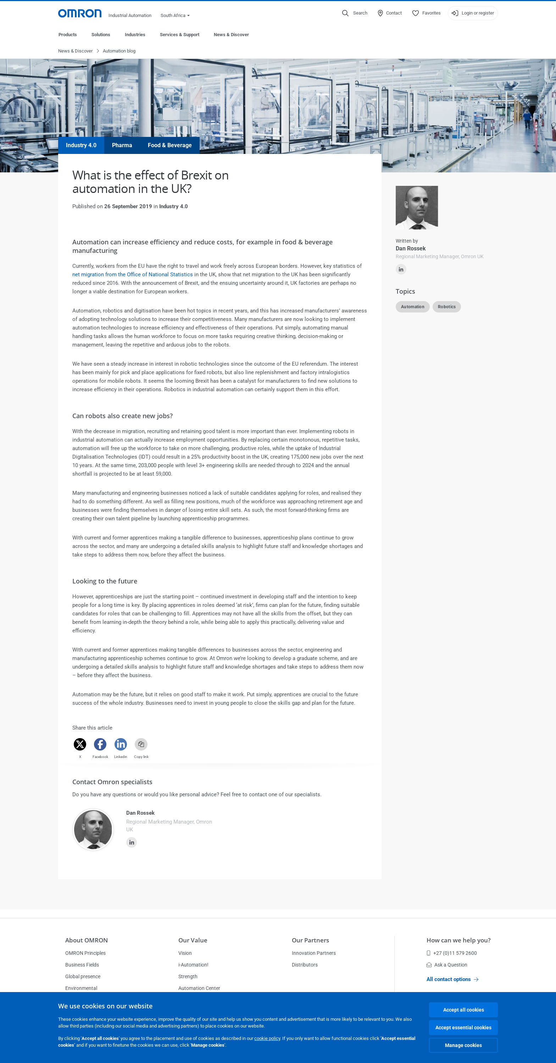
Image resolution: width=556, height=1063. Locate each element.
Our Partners (310, 940)
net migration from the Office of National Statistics (132, 275)
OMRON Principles (85, 953)
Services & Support (179, 34)
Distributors (305, 965)
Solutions (100, 34)
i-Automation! (193, 965)
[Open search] (355, 13)
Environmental (81, 988)
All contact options (452, 979)
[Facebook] (100, 744)
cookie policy (267, 1038)
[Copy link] (141, 744)
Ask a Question (447, 965)
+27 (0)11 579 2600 (452, 953)
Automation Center (199, 988)
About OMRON (86, 940)
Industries (135, 34)
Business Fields (82, 965)
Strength (188, 976)
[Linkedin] (120, 744)
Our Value (192, 940)
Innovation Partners (314, 953)
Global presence (82, 976)
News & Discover (231, 34)
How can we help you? (459, 940)
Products (68, 34)
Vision (185, 953)
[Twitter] (80, 744)
